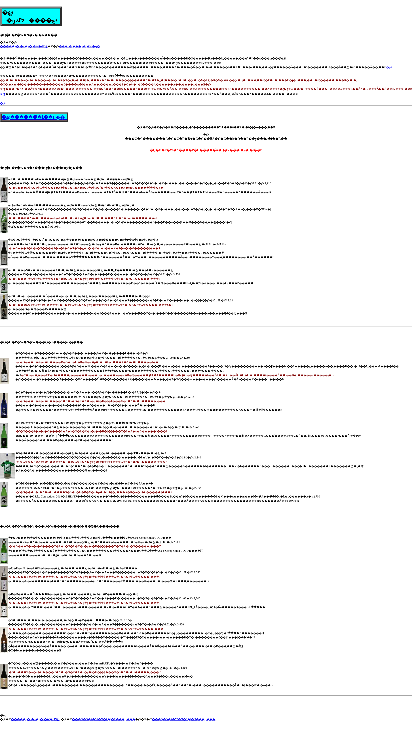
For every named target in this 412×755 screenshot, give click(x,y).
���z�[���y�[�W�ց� (79, 46)
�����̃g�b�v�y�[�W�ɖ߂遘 (24, 46)
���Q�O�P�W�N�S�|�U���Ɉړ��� (183, 719)
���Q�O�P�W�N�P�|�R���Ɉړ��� (103, 719)
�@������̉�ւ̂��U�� (34, 117)
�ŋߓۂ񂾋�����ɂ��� (24, 20)
